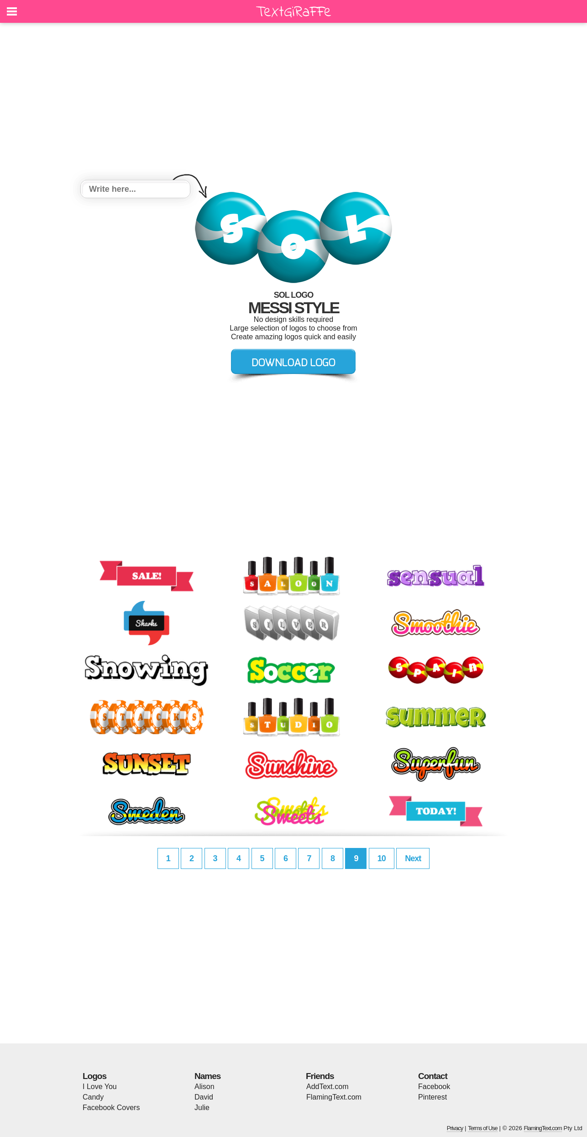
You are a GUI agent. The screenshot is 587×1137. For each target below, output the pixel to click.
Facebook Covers (111, 1107)
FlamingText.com (334, 1097)
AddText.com (327, 1086)
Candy (93, 1097)
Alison (204, 1086)
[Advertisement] (293, 103)
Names (207, 1076)
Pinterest (432, 1097)
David (203, 1097)
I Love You (100, 1086)
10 (381, 858)
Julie (202, 1107)
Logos (94, 1076)
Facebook (434, 1086)
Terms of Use (483, 1128)
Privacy (455, 1128)
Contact (432, 1076)
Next (413, 858)
